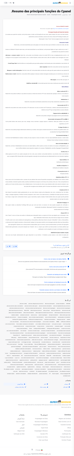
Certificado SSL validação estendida (19, 319)
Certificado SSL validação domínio (36, 319)
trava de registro (55, 373)
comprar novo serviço (65, 328)
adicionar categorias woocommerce (35, 303)
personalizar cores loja (65, 362)
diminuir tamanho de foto (34, 337)
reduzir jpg (38, 366)
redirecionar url (67, 366)
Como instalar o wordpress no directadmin (25, 324)
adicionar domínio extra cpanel (31, 305)
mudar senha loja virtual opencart (31, 355)
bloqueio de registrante (22, 317)
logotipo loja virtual (66, 353)
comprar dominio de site (19, 326)
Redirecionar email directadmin (17, 364)
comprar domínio (49, 326)
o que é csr (17, 357)
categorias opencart (61, 319)
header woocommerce (56, 348)
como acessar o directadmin (49, 321)
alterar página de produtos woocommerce (44, 312)
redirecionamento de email (50, 364)
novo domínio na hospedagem (42, 357)
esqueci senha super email (14, 342)
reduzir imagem (45, 366)
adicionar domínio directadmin (45, 305)
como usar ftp (67, 326)
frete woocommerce (52, 346)
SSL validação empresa (53, 371)
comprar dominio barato (30, 326)
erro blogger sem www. (26, 342)
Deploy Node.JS (16, 335)
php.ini (57, 362)
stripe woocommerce (23, 371)
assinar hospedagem (43, 314)
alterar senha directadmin (28, 312)
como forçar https (66, 324)
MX (22, 355)
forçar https (20, 344)
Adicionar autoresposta (49, 303)
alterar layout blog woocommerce (16, 310)
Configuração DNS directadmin (53, 328)
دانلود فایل (66, 387)
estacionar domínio (66, 344)
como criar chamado (14, 321)
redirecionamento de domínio (64, 364)
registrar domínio (31, 366)
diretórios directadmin (22, 337)
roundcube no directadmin (40, 369)
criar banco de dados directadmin (48, 330)
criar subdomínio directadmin (55, 335)
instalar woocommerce (27, 351)
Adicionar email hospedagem (49, 308)
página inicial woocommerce (12, 360)
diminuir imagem (44, 337)
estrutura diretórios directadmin (54, 344)
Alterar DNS (26, 310)
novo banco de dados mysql (56, 357)
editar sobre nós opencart (37, 339)
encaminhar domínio (66, 342)
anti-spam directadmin (53, 314)
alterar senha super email (65, 314)
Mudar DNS (49, 355)
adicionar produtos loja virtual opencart (33, 308)
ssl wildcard (32, 371)
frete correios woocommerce (64, 346)
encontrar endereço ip (46, 342)
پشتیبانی (67, 384)
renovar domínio (66, 369)
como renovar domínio (10, 324)
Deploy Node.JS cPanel (65, 337)
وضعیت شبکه (44, 387)
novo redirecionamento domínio (27, 357)
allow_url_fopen (46, 310)
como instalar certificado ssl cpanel (42, 324)
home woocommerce (37, 348)
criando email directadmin (22, 328)
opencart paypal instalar (65, 360)
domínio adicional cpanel (65, 339)
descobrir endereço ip (54, 337)
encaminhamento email (10, 339)
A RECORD (68, 303)
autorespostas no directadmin (64, 317)
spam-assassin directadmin (27, 369)
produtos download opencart (30, 362)
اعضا (70, 14)
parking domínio (33, 360)
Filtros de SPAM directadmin (40, 344)
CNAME (57, 321)
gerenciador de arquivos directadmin (30, 346)
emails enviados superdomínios (23, 339)
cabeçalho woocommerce (10, 317)
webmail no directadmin (21, 373)
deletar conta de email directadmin (40, 335)
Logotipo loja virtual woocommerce (53, 353)
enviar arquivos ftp (36, 342)
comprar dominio (40, 326)
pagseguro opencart (43, 360)
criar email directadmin (52, 333)
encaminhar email (56, 342)
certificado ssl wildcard (65, 321)
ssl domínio (17, 369)
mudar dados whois (57, 355)
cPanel (30, 328)
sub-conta (15, 371)
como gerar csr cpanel (56, 324)
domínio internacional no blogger (51, 339)
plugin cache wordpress (50, 362)
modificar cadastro (66, 355)
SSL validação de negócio (65, 371)
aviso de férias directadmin (50, 317)
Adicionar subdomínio (55, 310)
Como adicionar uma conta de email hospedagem (30, 321)
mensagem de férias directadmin (31, 353)
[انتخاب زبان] (39, 450)
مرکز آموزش (65, 14)
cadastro (68, 319)
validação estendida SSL (32, 373)
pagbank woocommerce (54, 360)
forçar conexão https (28, 344)
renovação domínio (11, 366)
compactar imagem (59, 326)
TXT (50, 373)
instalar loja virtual (36, 351)
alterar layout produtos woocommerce (62, 312)
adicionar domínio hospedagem (63, 308)
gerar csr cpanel (42, 346)
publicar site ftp (7, 362)
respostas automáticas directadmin (54, 369)
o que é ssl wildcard (9, 357)
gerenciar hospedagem (16, 346)
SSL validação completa (9, 369)
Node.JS (8, 355)
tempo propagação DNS (65, 373)
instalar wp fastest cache (15, 351)
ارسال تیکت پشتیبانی (20, 387)
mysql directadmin (16, 355)
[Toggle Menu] (70, 3)
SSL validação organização (41, 371)
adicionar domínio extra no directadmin (15, 305)
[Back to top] (32, 449)
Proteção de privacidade (17, 362)
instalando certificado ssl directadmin (23, 348)
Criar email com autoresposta (64, 333)
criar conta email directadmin (13, 330)
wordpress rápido (10, 373)
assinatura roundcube (24, 314)
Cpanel (48, 14)
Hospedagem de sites (56, 14)
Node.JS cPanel (67, 357)
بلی (15, 246)
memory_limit (42, 353)
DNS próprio (13, 337)
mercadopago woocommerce (16, 353)
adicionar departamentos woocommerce (61, 305)
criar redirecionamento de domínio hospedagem (35, 333)
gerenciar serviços (66, 348)
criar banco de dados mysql (33, 330)
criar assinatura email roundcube (63, 330)
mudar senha (42, 355)
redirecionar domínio (39, 364)
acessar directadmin (60, 303)
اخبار (46, 384)
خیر (8, 246)
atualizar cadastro (15, 314)
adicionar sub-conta (66, 310)
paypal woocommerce (24, 360)
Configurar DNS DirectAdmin (39, 328)
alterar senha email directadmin (15, 312)
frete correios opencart (11, 344)
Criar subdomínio (66, 335)
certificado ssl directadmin (49, 319)
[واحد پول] (10, 2)
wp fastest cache (66, 375)
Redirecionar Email (29, 364)
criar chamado (23, 330)
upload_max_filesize (43, 373)
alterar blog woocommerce (36, 310)
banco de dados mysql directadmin (36, 317)
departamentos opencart (26, 335)
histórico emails (46, 348)
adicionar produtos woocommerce (17, 308)
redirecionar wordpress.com (56, 366)
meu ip (6, 353)
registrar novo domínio (21, 366)
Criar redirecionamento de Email (16, 333)
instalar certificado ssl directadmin (49, 351)
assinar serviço (34, 314)
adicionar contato (23, 303)
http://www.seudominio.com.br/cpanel (60, 28)
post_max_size (40, 362)
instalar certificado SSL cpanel (64, 351)
